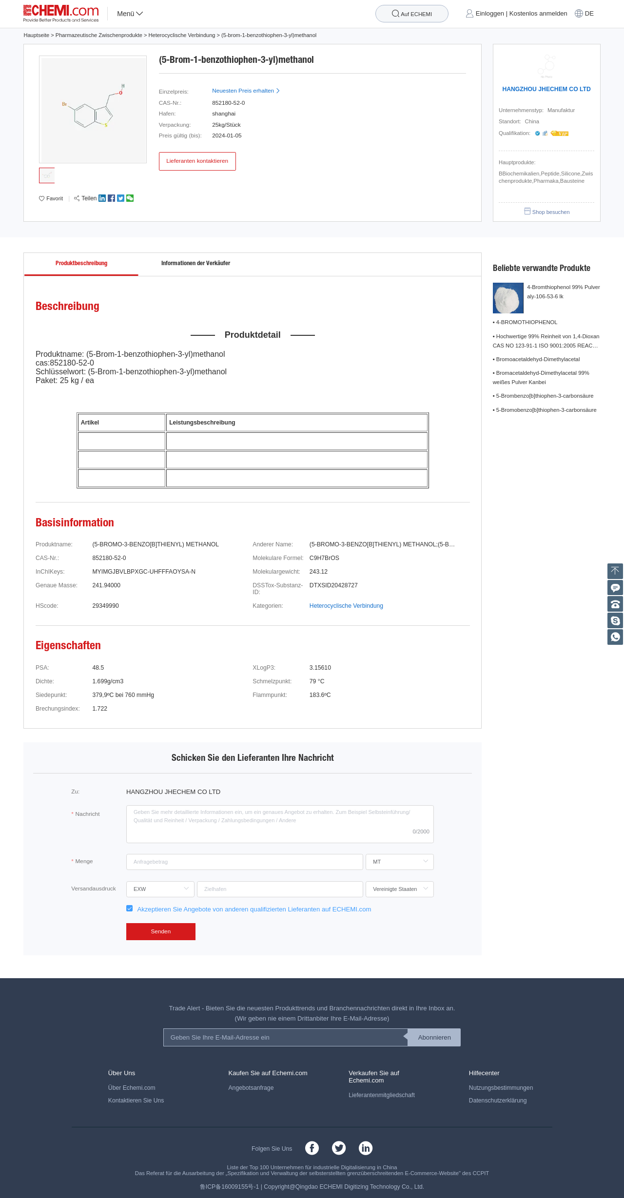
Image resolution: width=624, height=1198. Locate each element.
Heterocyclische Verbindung (182, 35)
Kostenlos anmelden (538, 14)
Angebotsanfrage (250, 1087)
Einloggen (490, 14)
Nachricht (88, 814)
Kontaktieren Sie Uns (136, 1100)
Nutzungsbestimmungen (501, 1087)
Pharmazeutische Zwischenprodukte (99, 35)
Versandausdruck (93, 888)
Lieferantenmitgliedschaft (382, 1095)
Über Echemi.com (132, 1087)
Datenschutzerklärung (498, 1100)
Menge (84, 861)
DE (589, 14)
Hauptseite (36, 35)
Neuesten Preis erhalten (246, 90)
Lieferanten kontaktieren (197, 160)
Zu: (75, 791)
